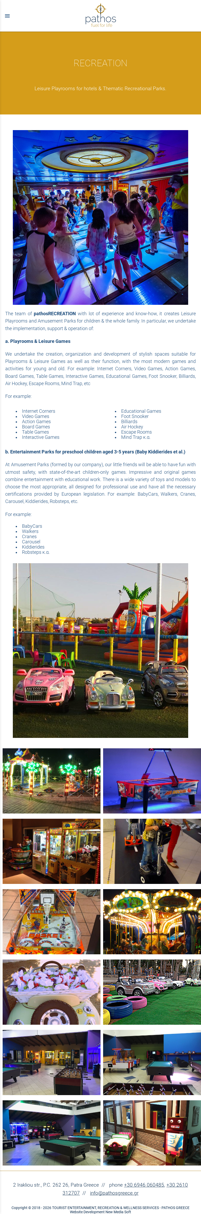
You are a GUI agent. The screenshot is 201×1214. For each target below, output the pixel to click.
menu (7, 16)
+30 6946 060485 (144, 1185)
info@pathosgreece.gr (114, 1193)
